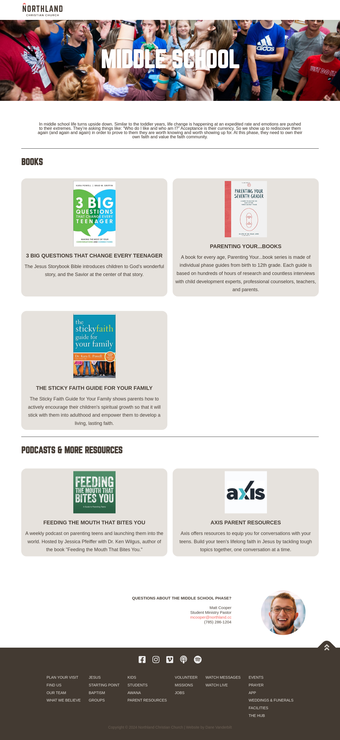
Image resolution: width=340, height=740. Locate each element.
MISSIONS (184, 685)
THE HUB (257, 715)
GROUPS (97, 700)
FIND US (53, 685)
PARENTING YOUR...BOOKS (245, 256)
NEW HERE (140, 10)
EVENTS (256, 677)
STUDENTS (137, 685)
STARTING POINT (104, 685)
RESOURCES (271, 10)
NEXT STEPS (167, 10)
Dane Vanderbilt (218, 727)
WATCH (247, 10)
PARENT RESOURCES (147, 700)
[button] (311, 9)
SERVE (227, 10)
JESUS (95, 677)
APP (252, 693)
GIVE (294, 10)
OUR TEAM (56, 693)
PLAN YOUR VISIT (62, 677)
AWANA (134, 693)
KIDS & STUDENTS (199, 10)
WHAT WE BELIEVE (63, 700)
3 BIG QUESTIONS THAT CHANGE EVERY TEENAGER (94, 265)
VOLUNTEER (186, 677)
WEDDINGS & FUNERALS (271, 700)
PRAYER (256, 685)
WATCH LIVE (217, 685)
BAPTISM (97, 693)
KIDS (132, 677)
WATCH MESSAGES (223, 677)
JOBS (180, 693)
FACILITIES (258, 708)
